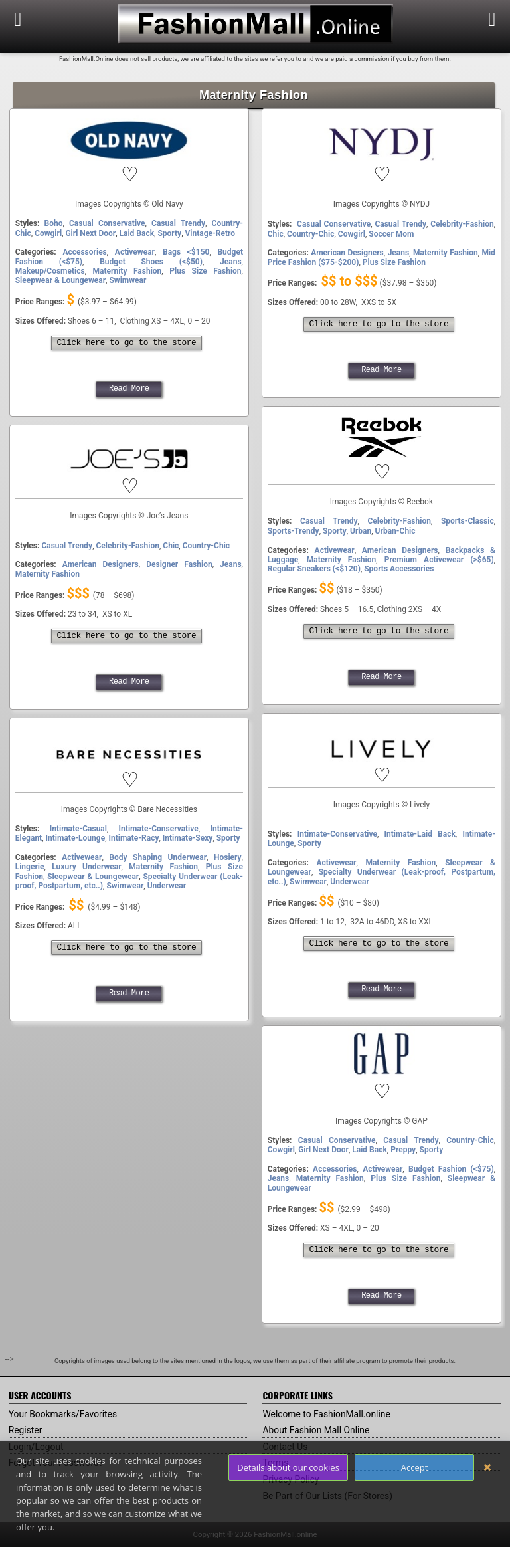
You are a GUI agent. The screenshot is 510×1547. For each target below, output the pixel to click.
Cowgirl (48, 233)
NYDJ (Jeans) (381, 166)
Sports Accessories (399, 568)
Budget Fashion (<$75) (451, 1169)
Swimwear (127, 280)
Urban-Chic (395, 531)
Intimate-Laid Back (419, 834)
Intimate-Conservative (337, 834)
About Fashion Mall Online (316, 1430)
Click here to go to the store (126, 343)
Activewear (135, 252)
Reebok (381, 463)
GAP (382, 1083)
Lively (381, 767)
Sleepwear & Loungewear (60, 280)
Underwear (349, 881)
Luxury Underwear (86, 866)
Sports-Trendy (293, 531)
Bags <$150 (186, 252)
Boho (53, 223)
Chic (276, 234)
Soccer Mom (391, 234)
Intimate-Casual (78, 828)
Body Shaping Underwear (158, 857)
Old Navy (128, 166)
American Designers (347, 252)
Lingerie (29, 866)
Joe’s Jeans (129, 477)
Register (25, 1430)
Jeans (231, 261)
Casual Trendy (178, 223)
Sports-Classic (467, 521)
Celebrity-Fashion (462, 224)
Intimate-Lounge (76, 838)
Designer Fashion (179, 564)
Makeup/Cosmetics (50, 271)
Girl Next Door (90, 233)
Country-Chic (310, 234)
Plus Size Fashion (205, 271)
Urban (360, 531)
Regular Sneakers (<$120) (314, 568)
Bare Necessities (128, 771)
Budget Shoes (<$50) (151, 261)
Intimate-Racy (133, 838)
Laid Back (137, 233)
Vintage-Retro (210, 233)
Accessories (84, 252)
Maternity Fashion (127, 271)
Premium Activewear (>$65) (439, 559)
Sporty (169, 233)
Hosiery (228, 857)
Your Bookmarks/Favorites (63, 1414)
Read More (129, 388)
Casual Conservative (107, 223)
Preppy (403, 1149)
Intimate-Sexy (188, 838)
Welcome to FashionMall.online (327, 1414)
